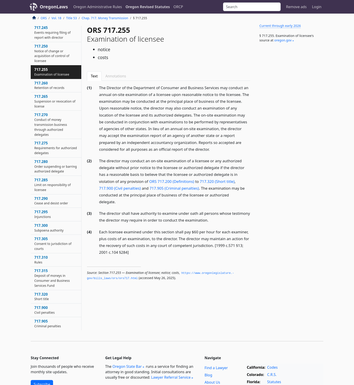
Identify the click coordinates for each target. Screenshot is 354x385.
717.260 (49, 85)
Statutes (274, 381)
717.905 (47, 323)
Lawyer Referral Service (171, 377)
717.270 (50, 124)
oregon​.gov (283, 40)
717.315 (52, 277)
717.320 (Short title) (217, 181)
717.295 (42, 214)
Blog (208, 375)
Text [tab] (94, 76)
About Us (212, 382)
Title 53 (71, 18)
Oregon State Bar (127, 366)
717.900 (44, 310)
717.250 (51, 53)
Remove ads (296, 6)
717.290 (51, 201)
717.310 (41, 259)
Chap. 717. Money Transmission (105, 18)
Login (316, 6)
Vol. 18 (56, 18)
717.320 (41, 296)
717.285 (52, 184)
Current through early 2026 (280, 26)
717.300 (48, 227)
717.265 (54, 101)
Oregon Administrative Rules (97, 6)
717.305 (52, 243)
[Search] (252, 6)
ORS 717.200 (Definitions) (171, 181)
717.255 (51, 72)
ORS (44, 18)
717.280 (55, 166)
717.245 (52, 32)
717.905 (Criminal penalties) (174, 188)
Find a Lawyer (216, 367)
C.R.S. (272, 374)
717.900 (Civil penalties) (120, 188)
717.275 (55, 148)
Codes (272, 367)
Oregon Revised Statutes (148, 6)
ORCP (178, 6)
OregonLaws (54, 7)
